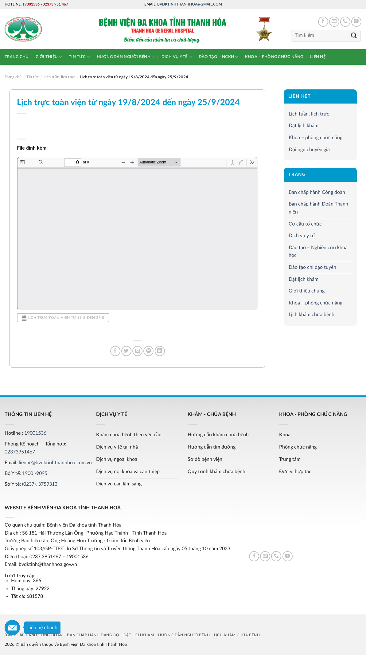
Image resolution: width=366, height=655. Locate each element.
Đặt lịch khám (303, 126)
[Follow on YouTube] (356, 22)
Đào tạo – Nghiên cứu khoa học (318, 251)
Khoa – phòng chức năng (274, 57)
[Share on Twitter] (126, 351)
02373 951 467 (55, 4)
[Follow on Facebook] (323, 22)
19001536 (31, 4)
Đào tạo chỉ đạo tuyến (312, 267)
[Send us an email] (334, 22)
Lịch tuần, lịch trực (309, 114)
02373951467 (20, 451)
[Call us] (345, 22)
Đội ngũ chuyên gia (309, 149)
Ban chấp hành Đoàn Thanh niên (318, 208)
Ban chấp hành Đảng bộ (93, 635)
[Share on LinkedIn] (160, 351)
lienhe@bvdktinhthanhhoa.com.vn (55, 462)
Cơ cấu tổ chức (305, 224)
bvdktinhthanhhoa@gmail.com (189, 4)
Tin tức (79, 57)
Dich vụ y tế (177, 57)
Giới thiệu (49, 57)
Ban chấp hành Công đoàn (317, 192)
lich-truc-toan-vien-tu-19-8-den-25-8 (63, 318)
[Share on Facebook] (115, 351)
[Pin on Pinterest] (148, 351)
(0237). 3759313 (39, 484)
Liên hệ (317, 57)
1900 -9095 (34, 473)
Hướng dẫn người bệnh (126, 57)
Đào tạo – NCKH (218, 57)
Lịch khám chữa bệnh (311, 314)
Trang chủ (17, 57)
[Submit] (354, 36)
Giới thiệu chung (307, 290)
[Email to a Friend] (137, 351)
